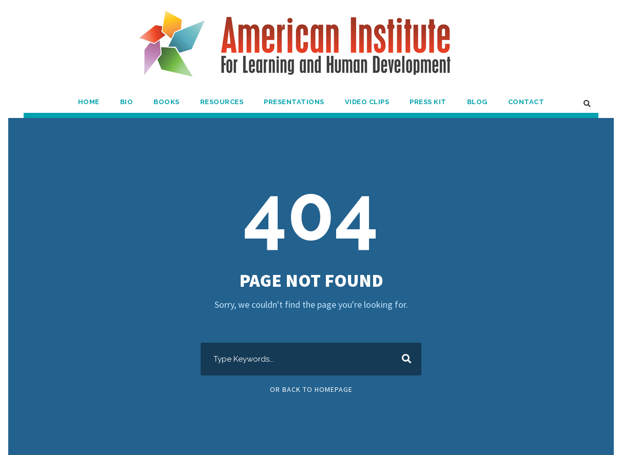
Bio (126, 102)
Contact (526, 102)
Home (89, 102)
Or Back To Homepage (311, 389)
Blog (477, 102)
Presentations (294, 102)
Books (166, 102)
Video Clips (367, 102)
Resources (222, 102)
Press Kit (428, 102)
